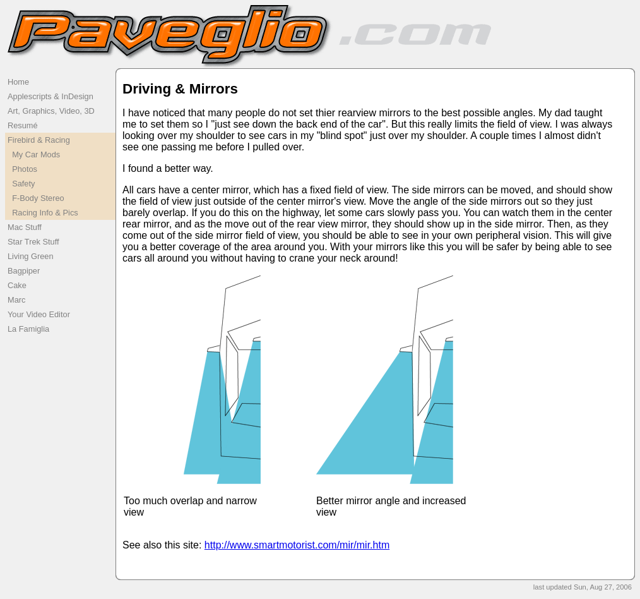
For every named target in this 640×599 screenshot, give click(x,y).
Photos (22, 169)
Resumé (23, 125)
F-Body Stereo (36, 198)
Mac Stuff (25, 227)
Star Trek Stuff (33, 241)
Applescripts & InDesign (50, 96)
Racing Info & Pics (43, 212)
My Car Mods (34, 154)
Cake (17, 285)
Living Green (31, 256)
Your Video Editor (39, 314)
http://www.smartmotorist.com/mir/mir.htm (296, 545)
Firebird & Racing (39, 140)
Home (18, 82)
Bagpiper (24, 270)
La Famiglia (28, 329)
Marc (16, 300)
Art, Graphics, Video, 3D (51, 111)
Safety (21, 183)
